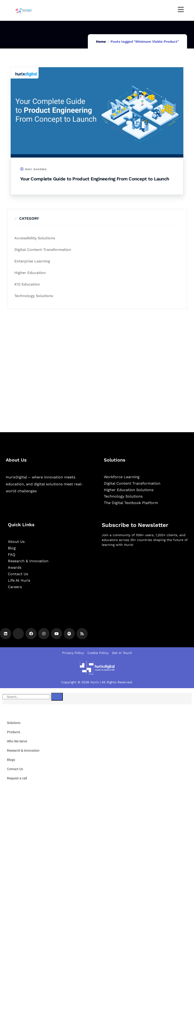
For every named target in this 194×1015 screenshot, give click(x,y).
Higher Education (30, 272)
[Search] (57, 697)
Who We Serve (17, 741)
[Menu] (180, 9)
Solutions (13, 723)
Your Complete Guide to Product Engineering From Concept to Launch (94, 179)
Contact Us (15, 769)
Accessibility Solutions (34, 238)
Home (101, 42)
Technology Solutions (33, 296)
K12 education (27, 284)
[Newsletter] (145, 575)
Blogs (11, 760)
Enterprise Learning (32, 261)
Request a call (17, 778)
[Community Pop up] (97, 848)
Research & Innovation (23, 750)
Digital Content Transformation (42, 249)
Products (13, 732)
